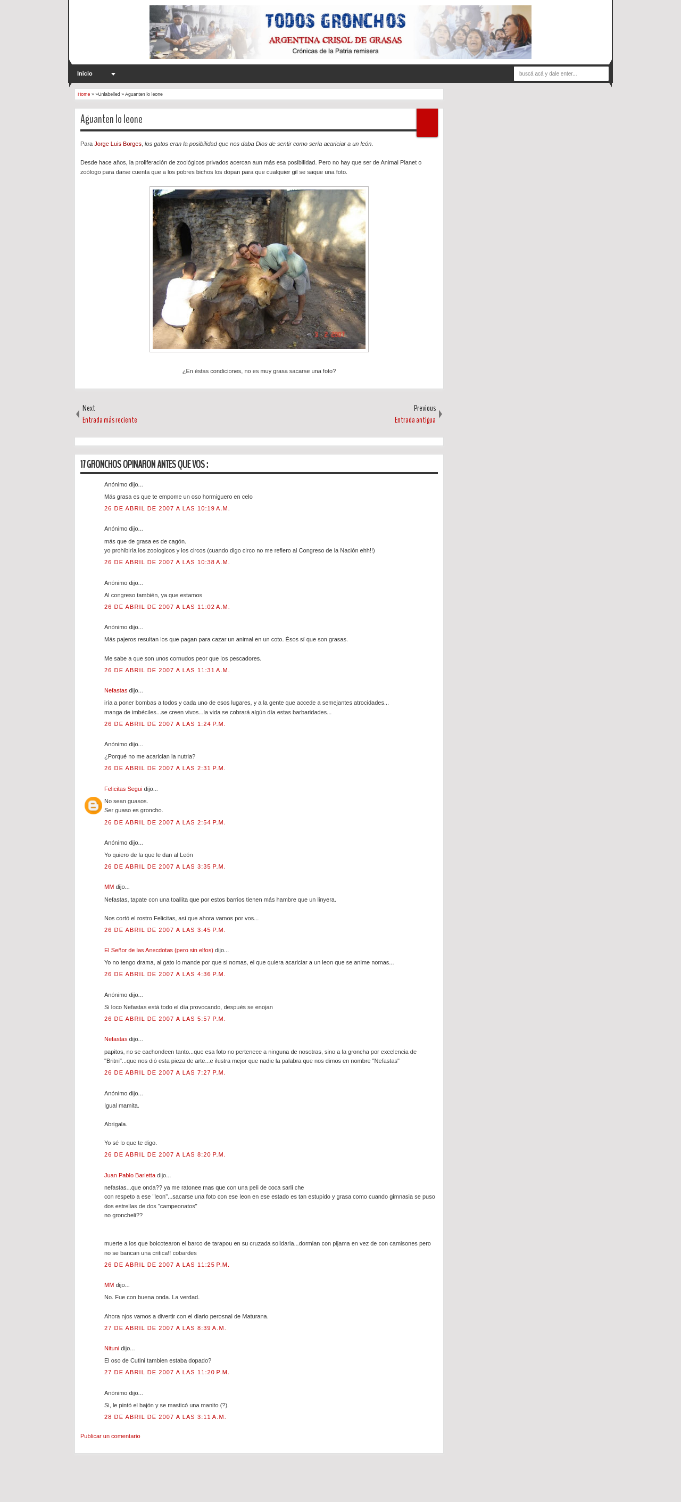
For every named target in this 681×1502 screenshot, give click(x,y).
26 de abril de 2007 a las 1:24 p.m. (165, 724)
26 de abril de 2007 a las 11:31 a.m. (167, 670)
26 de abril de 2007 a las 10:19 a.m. (167, 508)
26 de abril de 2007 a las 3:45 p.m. (165, 930)
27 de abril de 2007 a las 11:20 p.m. (167, 1372)
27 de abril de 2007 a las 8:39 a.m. (165, 1328)
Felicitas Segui (124, 789)
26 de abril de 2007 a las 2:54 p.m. (165, 822)
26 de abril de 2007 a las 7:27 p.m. (165, 1072)
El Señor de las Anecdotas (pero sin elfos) (159, 950)
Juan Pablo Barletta (130, 1175)
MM (109, 887)
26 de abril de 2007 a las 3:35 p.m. (165, 866)
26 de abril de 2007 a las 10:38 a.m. (167, 562)
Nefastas (116, 690)
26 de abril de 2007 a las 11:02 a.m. (167, 607)
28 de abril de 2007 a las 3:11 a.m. (165, 1417)
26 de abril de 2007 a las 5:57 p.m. (165, 1019)
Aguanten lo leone (111, 119)
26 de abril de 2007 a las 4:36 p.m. (165, 974)
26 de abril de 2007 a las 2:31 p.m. (165, 768)
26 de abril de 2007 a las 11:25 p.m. (167, 1264)
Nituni (112, 1348)
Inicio (85, 73)
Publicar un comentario (110, 1436)
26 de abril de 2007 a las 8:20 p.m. (165, 1154)
